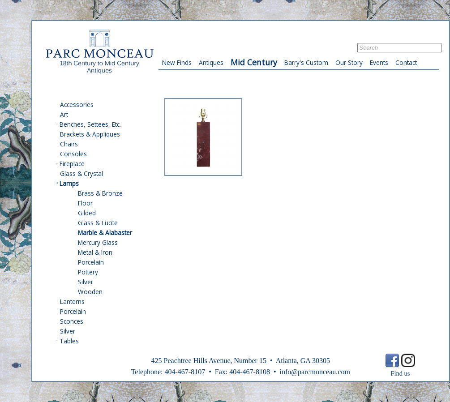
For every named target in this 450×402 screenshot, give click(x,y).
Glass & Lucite (98, 222)
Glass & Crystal (81, 173)
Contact (406, 62)
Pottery (88, 272)
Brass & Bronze (100, 193)
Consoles (73, 154)
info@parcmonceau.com (314, 372)
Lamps (69, 183)
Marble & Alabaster (105, 232)
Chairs (69, 144)
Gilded (87, 213)
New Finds (177, 62)
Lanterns (72, 301)
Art (64, 114)
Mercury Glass (98, 242)
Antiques (211, 62)
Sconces (71, 321)
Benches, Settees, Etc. (90, 124)
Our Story (349, 62)
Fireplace (72, 163)
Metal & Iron (95, 252)
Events (379, 62)
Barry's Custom (306, 62)
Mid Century (254, 62)
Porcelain (91, 262)
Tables (69, 341)
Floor (85, 203)
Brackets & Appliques (90, 134)
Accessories (77, 104)
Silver (85, 282)
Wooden (90, 291)
